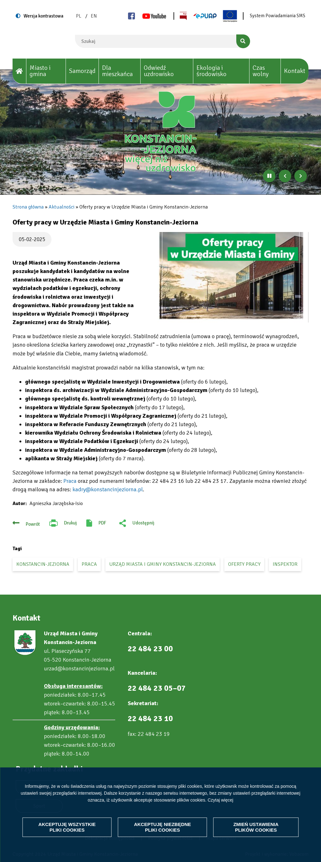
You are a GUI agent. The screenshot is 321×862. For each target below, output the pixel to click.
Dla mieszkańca (117, 71)
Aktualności (61, 207)
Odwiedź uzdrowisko (159, 71)
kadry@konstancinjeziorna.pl (107, 489)
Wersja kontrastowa (43, 15)
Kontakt (294, 71)
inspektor (285, 564)
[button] (230, 277)
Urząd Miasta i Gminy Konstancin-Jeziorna (162, 564)
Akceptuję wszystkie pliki (67, 827)
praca (89, 564)
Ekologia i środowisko (211, 71)
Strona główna (28, 207)
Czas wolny (261, 71)
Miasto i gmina (40, 71)
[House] (19, 71)
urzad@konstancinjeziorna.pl (79, 668)
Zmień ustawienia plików (256, 827)
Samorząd (82, 71)
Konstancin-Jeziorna (42, 564)
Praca (70, 480)
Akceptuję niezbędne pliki (162, 827)
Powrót (33, 524)
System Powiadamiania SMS (277, 15)
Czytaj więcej (220, 799)
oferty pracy (244, 564)
